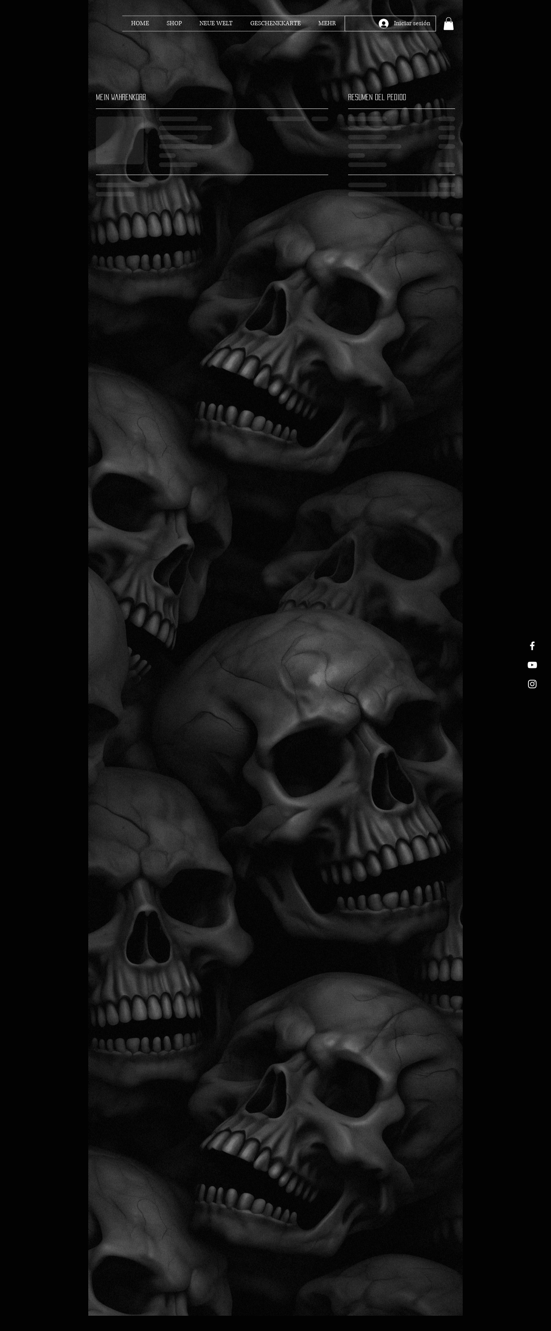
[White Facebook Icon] (532, 646)
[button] (448, 23)
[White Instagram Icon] (532, 684)
